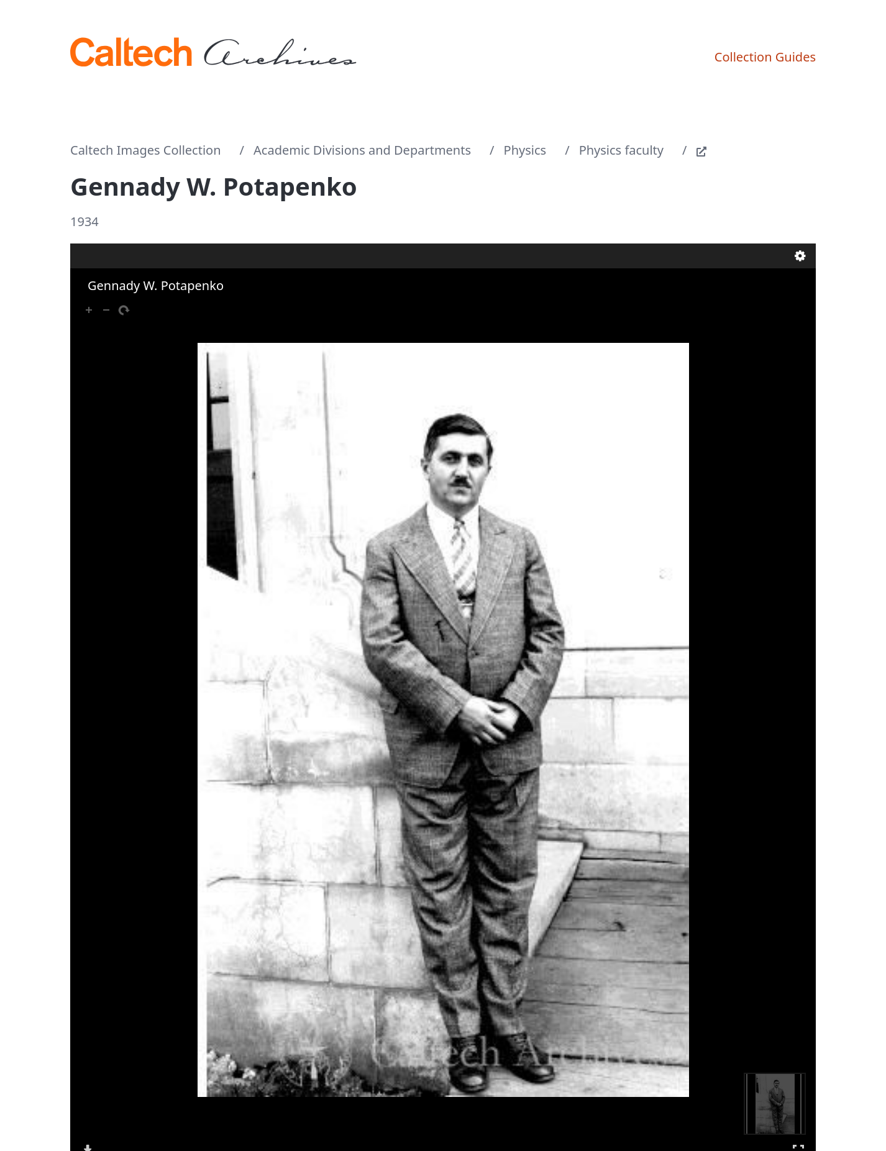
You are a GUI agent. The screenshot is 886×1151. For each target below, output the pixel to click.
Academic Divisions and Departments (362, 150)
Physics (525, 150)
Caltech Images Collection (145, 150)
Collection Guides (765, 56)
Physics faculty (621, 150)
